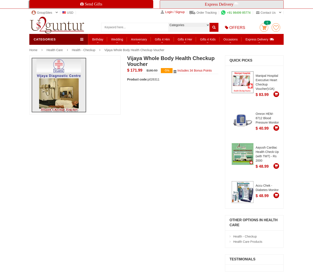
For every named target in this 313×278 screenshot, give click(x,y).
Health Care (55, 50)
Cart (264, 27)
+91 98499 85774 (235, 12)
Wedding (117, 39)
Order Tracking (203, 12)
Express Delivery (259, 39)
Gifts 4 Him (162, 39)
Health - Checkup (83, 50)
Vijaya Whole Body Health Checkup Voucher (134, 50)
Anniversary (139, 39)
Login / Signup (173, 12)
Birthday (97, 39)
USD (67, 12)
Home (33, 50)
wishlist (276, 27)
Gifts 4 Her (185, 39)
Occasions (230, 39)
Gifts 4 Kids (208, 39)
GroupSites (42, 12)
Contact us (266, 12)
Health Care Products (247, 241)
